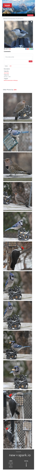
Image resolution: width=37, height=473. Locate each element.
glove (12, 80)
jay (17, 80)
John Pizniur (6, 73)
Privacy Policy (11, 463)
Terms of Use (11, 462)
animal (9, 80)
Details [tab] (6, 66)
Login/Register (30, 15)
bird (7, 80)
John (15, 90)
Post (30, 61)
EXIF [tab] (11, 66)
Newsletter (11, 467)
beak (5, 80)
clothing (14, 80)
